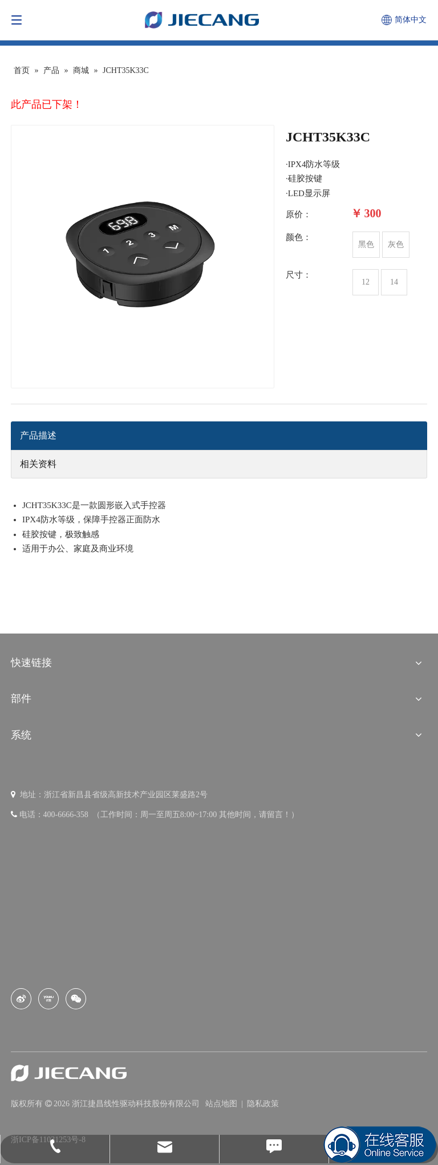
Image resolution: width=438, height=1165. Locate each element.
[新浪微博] (21, 998)
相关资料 (38, 464)
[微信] (76, 998)
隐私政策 (263, 1103)
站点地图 (222, 1103)
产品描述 (38, 435)
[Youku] (48, 998)
